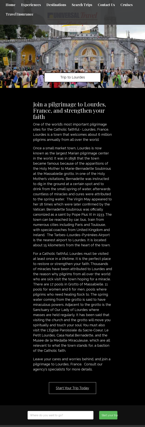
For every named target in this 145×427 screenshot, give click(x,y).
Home (10, 4)
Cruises (126, 4)
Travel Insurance (19, 14)
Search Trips (82, 4)
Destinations (56, 4)
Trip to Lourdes (72, 77)
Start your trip (109, 415)
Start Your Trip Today (72, 388)
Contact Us (106, 4)
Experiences (31, 4)
